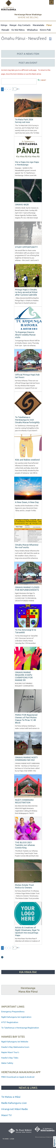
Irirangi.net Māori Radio (14, 1109)
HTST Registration (10, 1022)
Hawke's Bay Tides (9, 1058)
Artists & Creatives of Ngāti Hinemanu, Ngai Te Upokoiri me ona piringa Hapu (27, 931)
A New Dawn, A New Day (27, 502)
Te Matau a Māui (10, 1096)
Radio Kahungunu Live (14, 1102)
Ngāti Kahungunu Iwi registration (16, 1017)
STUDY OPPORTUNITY (26, 247)
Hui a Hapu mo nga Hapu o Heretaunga (27, 163)
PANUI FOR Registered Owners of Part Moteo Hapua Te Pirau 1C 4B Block (26, 719)
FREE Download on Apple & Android (17, 1077)
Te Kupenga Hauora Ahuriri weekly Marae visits (25, 334)
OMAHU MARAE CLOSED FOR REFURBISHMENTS (27, 588)
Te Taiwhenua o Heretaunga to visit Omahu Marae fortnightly (27, 420)
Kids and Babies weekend (27, 459)
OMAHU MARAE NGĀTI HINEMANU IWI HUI (26, 758)
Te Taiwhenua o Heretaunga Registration (20, 1028)
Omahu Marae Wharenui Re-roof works (26, 546)
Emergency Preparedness (12, 1011)
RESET (43, 80)
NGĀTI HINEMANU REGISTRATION (24, 801)
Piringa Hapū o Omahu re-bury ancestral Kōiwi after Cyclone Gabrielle (26, 292)
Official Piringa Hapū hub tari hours (27, 375)
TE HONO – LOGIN (8, 1139)
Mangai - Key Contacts (20, 25)
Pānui (49, 25)
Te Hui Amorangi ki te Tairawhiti (25, 631)
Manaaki (5, 30)
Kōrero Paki (45, 30)
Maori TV (6, 1115)
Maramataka (38, 25)
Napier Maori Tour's (10, 1052)
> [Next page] (7, 89)
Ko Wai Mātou (18, 30)
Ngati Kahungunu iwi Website (14, 1041)
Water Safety (7, 1063)
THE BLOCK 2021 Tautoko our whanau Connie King (25, 845)
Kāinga (4, 25)
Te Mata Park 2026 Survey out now (24, 120)
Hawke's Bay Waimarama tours (15, 1047)
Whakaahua (32, 30)
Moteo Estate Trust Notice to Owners (24, 886)
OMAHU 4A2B (22, 204)
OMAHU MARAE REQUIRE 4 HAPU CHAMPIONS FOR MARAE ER (24, 676)
